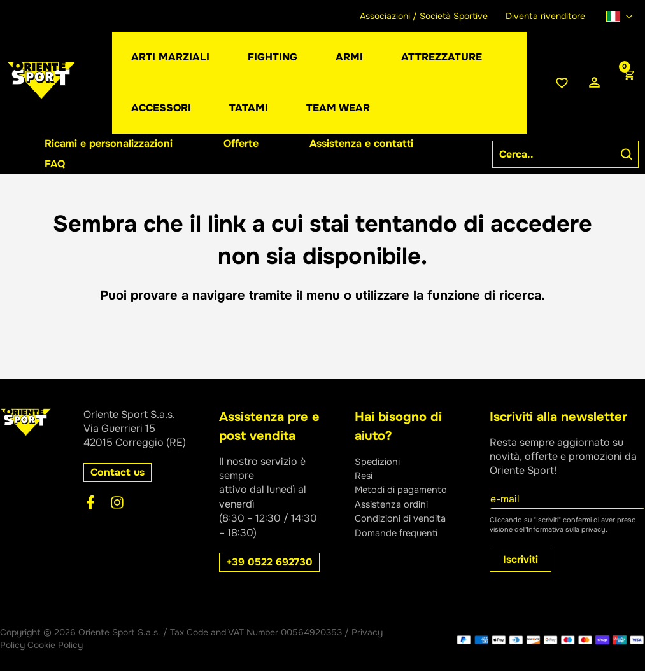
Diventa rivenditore (545, 16)
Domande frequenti (400, 532)
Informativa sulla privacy (566, 529)
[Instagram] (117, 502)
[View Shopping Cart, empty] (628, 83)
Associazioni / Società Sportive (424, 16)
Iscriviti (520, 559)
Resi (365, 475)
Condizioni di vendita (405, 518)
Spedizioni (379, 461)
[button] (349, 57)
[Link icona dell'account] (594, 83)
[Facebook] (90, 502)
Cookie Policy (55, 645)
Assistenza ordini (395, 504)
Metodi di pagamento (406, 489)
